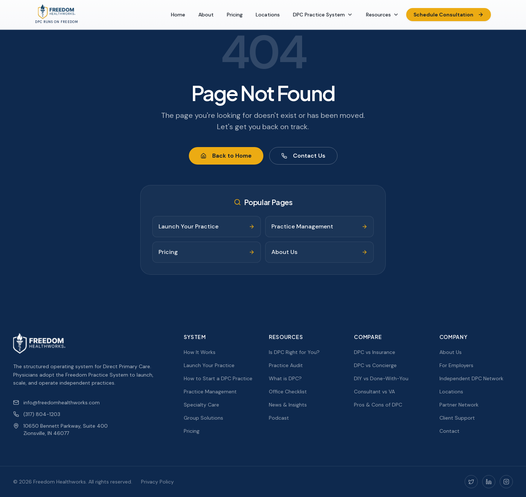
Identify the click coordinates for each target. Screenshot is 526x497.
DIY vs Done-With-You (381, 378)
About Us (450, 352)
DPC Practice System (323, 14)
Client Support (457, 418)
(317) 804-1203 (36, 414)
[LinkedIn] (488, 481)
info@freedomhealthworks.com (56, 402)
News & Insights (288, 404)
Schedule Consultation (448, 14)
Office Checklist (288, 391)
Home (178, 14)
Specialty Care (201, 404)
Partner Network (459, 404)
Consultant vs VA (374, 391)
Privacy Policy (157, 481)
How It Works (200, 352)
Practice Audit (286, 365)
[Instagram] (506, 481)
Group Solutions (203, 418)
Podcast (279, 418)
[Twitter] (471, 481)
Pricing (235, 14)
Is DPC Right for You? (294, 352)
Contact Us (303, 155)
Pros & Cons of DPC (378, 404)
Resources (382, 14)
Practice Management (210, 391)
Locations (268, 14)
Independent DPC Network (471, 378)
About (206, 14)
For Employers (456, 365)
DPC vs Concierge (375, 365)
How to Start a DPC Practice (218, 378)
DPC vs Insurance (374, 352)
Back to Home (226, 155)
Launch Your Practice (209, 365)
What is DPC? (285, 378)
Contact (449, 431)
